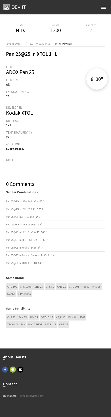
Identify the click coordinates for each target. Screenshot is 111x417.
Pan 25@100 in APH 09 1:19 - (23, 209)
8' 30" (97, 79)
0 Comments (65, 43)
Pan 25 (96, 286)
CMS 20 (61, 286)
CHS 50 (50, 286)
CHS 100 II (26, 286)
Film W (72, 317)
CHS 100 (12, 286)
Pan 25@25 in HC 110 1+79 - (25, 232)
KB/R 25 (60, 317)
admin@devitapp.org (31, 396)
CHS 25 (39, 286)
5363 (82, 317)
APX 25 (34, 317)
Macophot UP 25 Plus (42, 324)
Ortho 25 (47, 317)
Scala (11, 294)
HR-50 (85, 286)
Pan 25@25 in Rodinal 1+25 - (23, 247)
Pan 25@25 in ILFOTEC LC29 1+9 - (26, 240)
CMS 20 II (74, 286)
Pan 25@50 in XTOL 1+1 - (24, 263)
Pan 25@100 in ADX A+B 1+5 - (24, 201)
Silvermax (24, 294)
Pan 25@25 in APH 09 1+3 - (22, 217)
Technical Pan (16, 324)
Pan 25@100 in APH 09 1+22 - (24, 224)
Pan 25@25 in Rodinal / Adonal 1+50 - (29, 255)
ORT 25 (63, 324)
